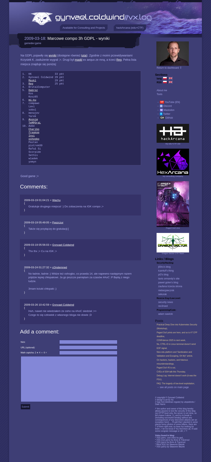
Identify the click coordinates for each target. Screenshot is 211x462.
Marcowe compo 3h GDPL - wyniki (79, 38)
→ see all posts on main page (173, 387)
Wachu (56, 200)
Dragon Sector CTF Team (173, 253)
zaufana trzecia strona (170, 286)
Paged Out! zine (173, 228)
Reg (119, 59)
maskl (78, 59)
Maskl (32, 80)
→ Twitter (163, 114)
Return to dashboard (169, 67)
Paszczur (57, 222)
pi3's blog (163, 274)
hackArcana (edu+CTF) (129, 27)
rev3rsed (163, 306)
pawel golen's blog (168, 282)
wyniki (52, 55)
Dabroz (33, 90)
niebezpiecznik (166, 290)
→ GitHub (165, 117)
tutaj (84, 55)
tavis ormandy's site (169, 278)
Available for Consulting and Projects (84, 27)
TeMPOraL (34, 123)
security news (165, 302)
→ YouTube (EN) (168, 102)
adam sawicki (165, 314)
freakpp (33, 132)
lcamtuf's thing (166, 270)
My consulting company (173, 176)
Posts (159, 320)
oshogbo (33, 139)
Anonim (33, 119)
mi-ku (32, 100)
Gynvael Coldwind (63, 244)
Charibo (33, 129)
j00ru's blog (164, 266)
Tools (159, 94)
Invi (31, 136)
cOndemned (59, 267)
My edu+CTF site (173, 144)
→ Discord (164, 106)
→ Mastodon (165, 110)
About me (162, 90)
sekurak (162, 294)
